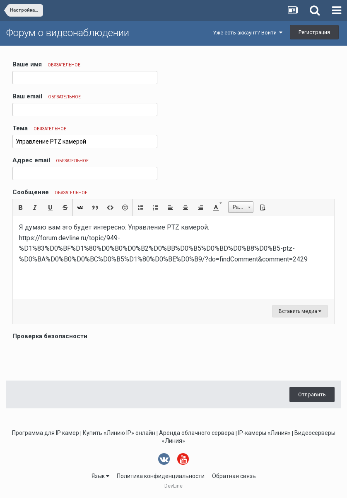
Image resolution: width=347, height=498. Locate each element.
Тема (39, 128)
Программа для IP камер (45, 433)
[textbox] (173, 257)
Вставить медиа (300, 311)
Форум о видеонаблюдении (67, 33)
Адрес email (50, 160)
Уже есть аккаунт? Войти (247, 32)
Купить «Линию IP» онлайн (119, 433)
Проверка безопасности (49, 336)
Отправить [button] (312, 394)
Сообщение (49, 192)
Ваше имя (46, 64)
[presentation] (75, 358)
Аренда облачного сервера (196, 433)
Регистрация (314, 32)
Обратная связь (234, 476)
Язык (100, 476)
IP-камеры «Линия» (264, 433)
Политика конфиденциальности (161, 476)
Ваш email (46, 96)
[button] (20, 207)
